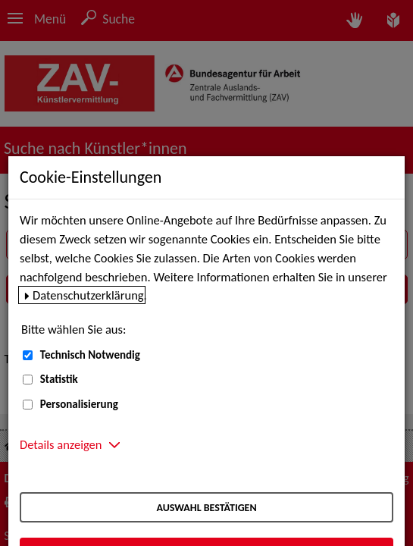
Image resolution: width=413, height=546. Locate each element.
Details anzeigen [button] (61, 444)
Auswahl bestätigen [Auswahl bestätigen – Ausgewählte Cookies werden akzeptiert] (206, 507)
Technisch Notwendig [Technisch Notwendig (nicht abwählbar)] (90, 355)
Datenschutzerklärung (88, 295)
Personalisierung (79, 404)
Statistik (59, 379)
